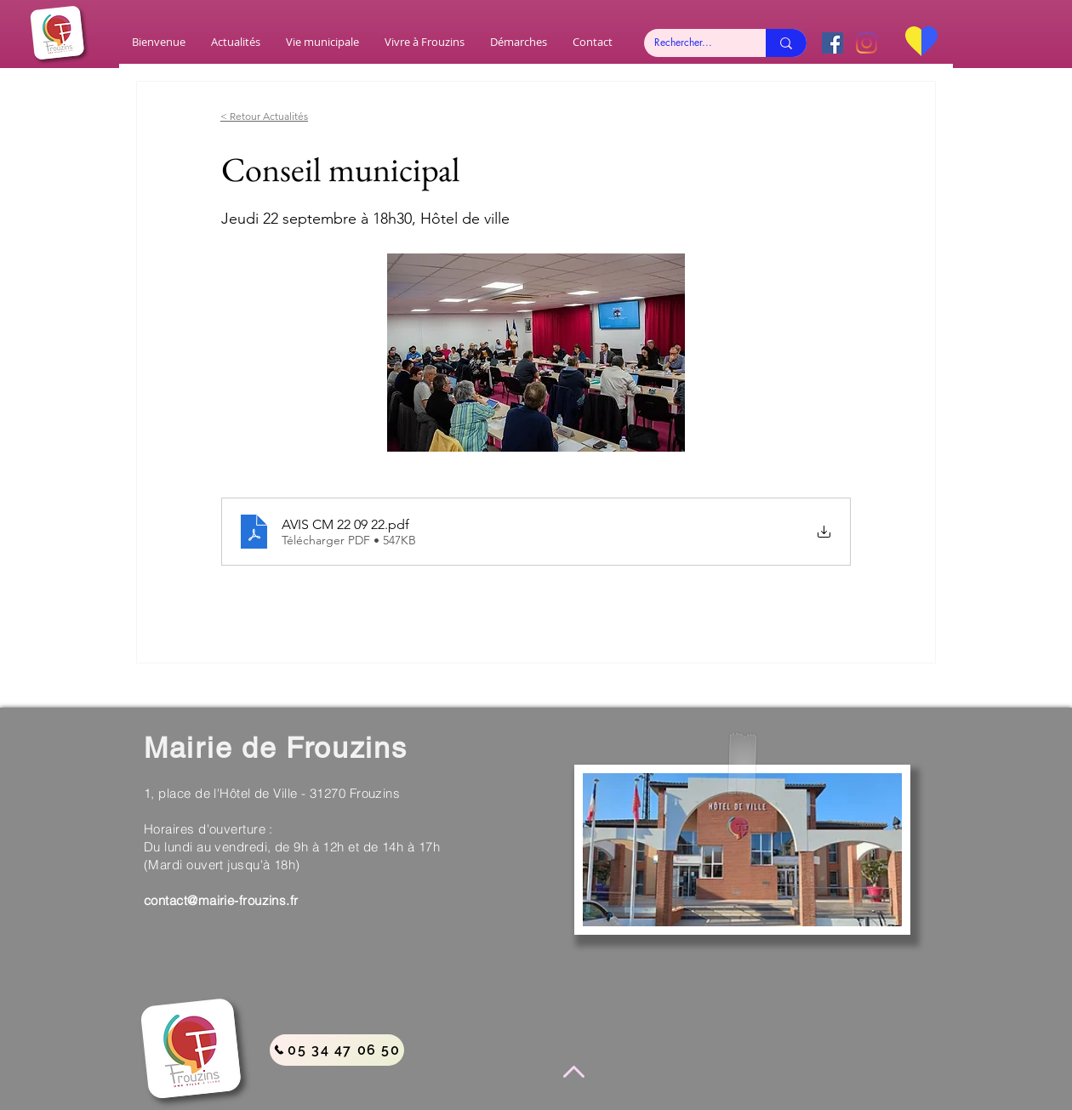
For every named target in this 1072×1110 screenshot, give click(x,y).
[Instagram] (866, 43)
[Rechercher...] (692, 43)
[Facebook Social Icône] (832, 43)
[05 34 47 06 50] (337, 1050)
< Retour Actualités (264, 116)
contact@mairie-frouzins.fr (221, 900)
